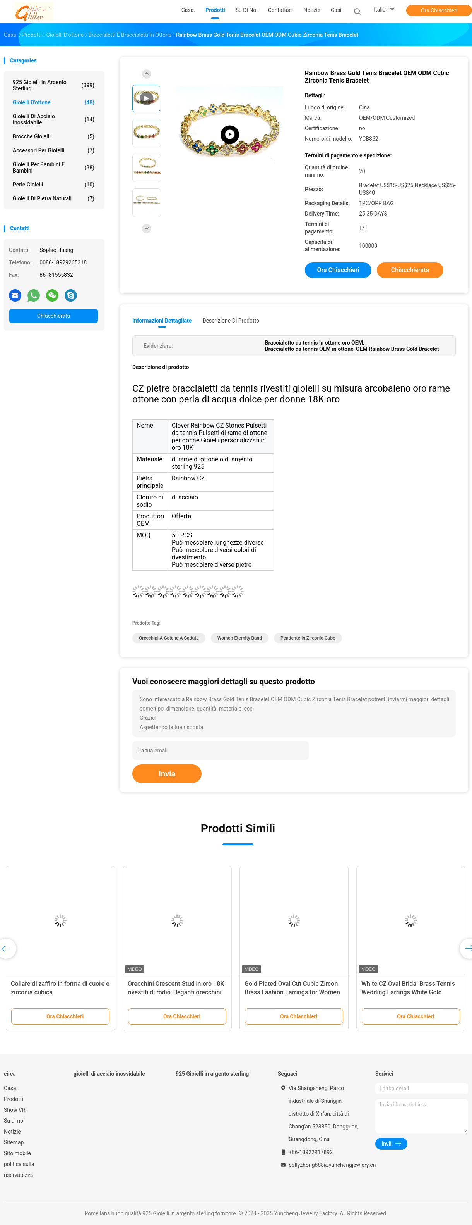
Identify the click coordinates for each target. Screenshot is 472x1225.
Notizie (12, 1131)
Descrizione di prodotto (230, 320)
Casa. (10, 1088)
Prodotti (13, 1099)
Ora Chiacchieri (439, 10)
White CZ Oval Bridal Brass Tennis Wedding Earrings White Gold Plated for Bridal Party (408, 992)
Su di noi (14, 1121)
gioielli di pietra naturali (53, 198)
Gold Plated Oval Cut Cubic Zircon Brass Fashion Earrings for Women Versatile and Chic (292, 992)
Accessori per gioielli (53, 150)
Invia (167, 773)
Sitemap (14, 1142)
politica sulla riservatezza (19, 1169)
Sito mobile (17, 1153)
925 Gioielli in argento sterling (53, 85)
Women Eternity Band (239, 638)
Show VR (15, 1110)
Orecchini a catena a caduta (169, 638)
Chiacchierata (53, 316)
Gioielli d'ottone (53, 102)
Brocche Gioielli (53, 136)
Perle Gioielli (53, 184)
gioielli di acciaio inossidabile (53, 119)
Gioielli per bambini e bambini (53, 167)
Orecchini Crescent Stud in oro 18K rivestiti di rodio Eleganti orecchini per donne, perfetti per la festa (176, 992)
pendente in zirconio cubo (307, 638)
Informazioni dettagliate (162, 320)
